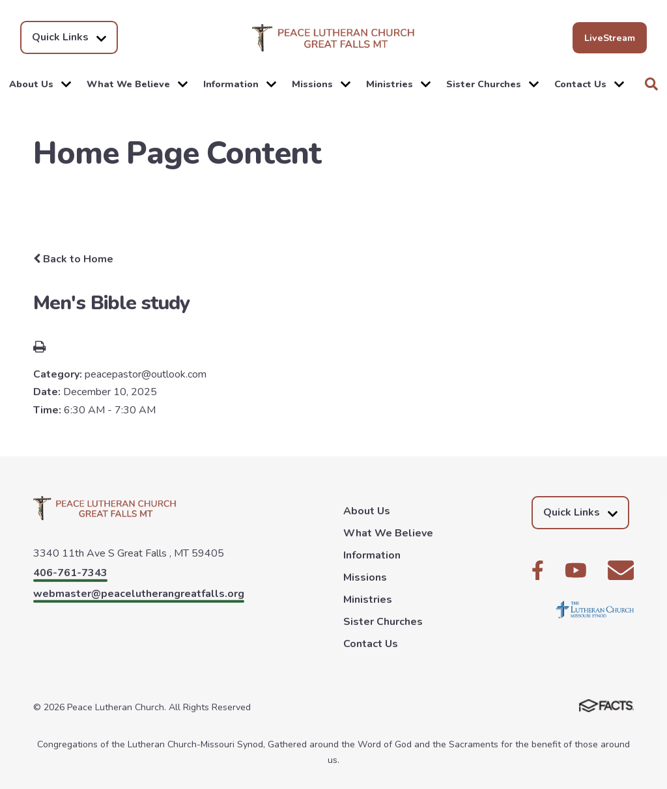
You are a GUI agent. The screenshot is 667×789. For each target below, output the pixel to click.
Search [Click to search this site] (651, 83)
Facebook (538, 570)
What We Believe (137, 83)
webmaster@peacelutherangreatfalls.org (138, 594)
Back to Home (73, 259)
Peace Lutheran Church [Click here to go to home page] (333, 37)
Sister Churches (492, 83)
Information (239, 83)
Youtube (576, 570)
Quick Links (69, 37)
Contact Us (589, 83)
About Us (40, 83)
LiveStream (609, 37)
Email (621, 570)
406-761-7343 (70, 573)
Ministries (398, 83)
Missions (321, 83)
